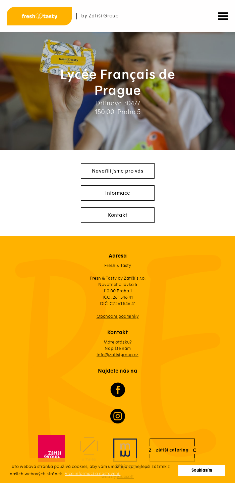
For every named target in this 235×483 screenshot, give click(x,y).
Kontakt (117, 215)
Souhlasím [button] (201, 470)
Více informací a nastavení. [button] (92, 473)
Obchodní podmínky (118, 316)
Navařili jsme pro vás (117, 171)
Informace (117, 193)
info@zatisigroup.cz (117, 354)
